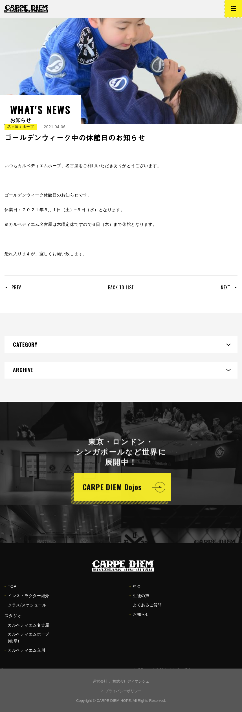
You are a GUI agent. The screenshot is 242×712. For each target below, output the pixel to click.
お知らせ (139, 617)
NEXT (225, 287)
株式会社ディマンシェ (131, 681)
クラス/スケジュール (26, 608)
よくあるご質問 (145, 608)
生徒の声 (139, 599)
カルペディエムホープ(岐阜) (27, 641)
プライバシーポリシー (123, 691)
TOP (11, 589)
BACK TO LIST (121, 287)
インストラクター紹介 (27, 599)
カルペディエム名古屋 (27, 628)
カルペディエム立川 (25, 653)
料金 (135, 589)
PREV (16, 287)
